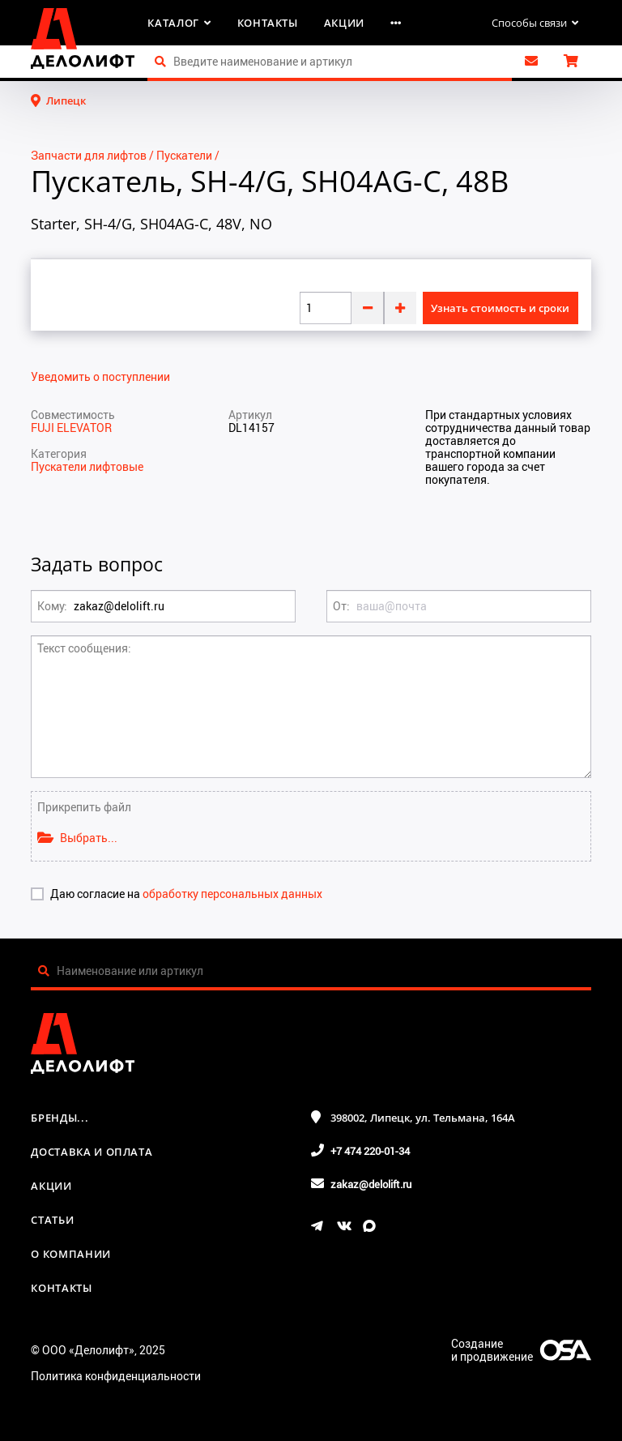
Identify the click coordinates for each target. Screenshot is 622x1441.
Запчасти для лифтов (89, 155)
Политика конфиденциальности (116, 1375)
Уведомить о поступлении (100, 377)
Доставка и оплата (91, 1151)
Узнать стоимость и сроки (500, 308)
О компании (71, 1253)
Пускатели (184, 155)
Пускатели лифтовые (87, 466)
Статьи (52, 1219)
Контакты (267, 22)
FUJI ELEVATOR (71, 427)
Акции (344, 22)
